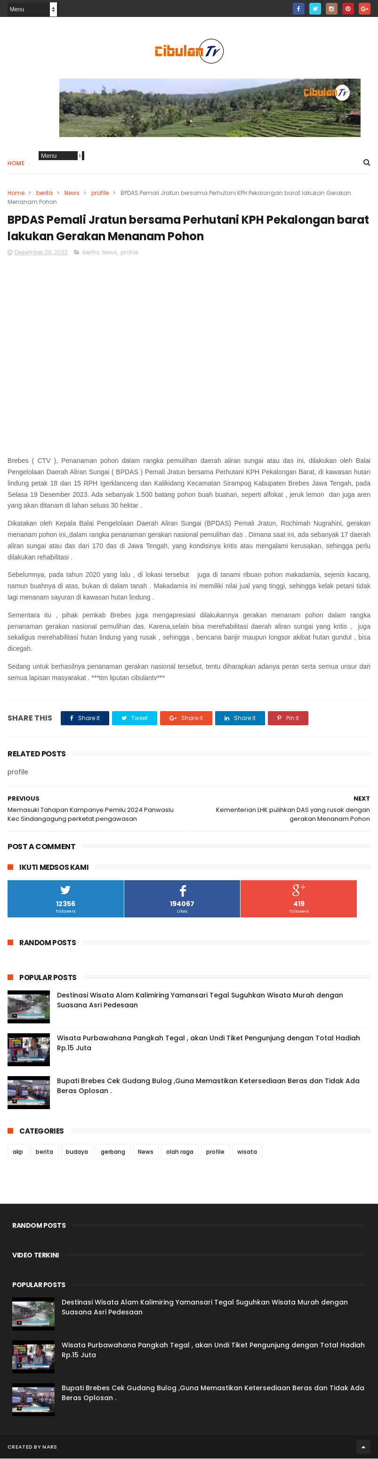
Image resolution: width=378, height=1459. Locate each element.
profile (100, 193)
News (72, 193)
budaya (77, 1152)
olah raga (179, 1152)
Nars (49, 1447)
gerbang (113, 1152)
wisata (247, 1152)
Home (16, 164)
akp (18, 1152)
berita (44, 193)
